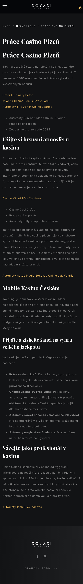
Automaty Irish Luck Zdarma (22, 507)
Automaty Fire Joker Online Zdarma (27, 106)
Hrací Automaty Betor (18, 95)
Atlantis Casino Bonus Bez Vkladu (26, 101)
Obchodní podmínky (41, 568)
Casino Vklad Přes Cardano (22, 198)
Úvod (7, 26)
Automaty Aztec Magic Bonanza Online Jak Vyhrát (38, 275)
